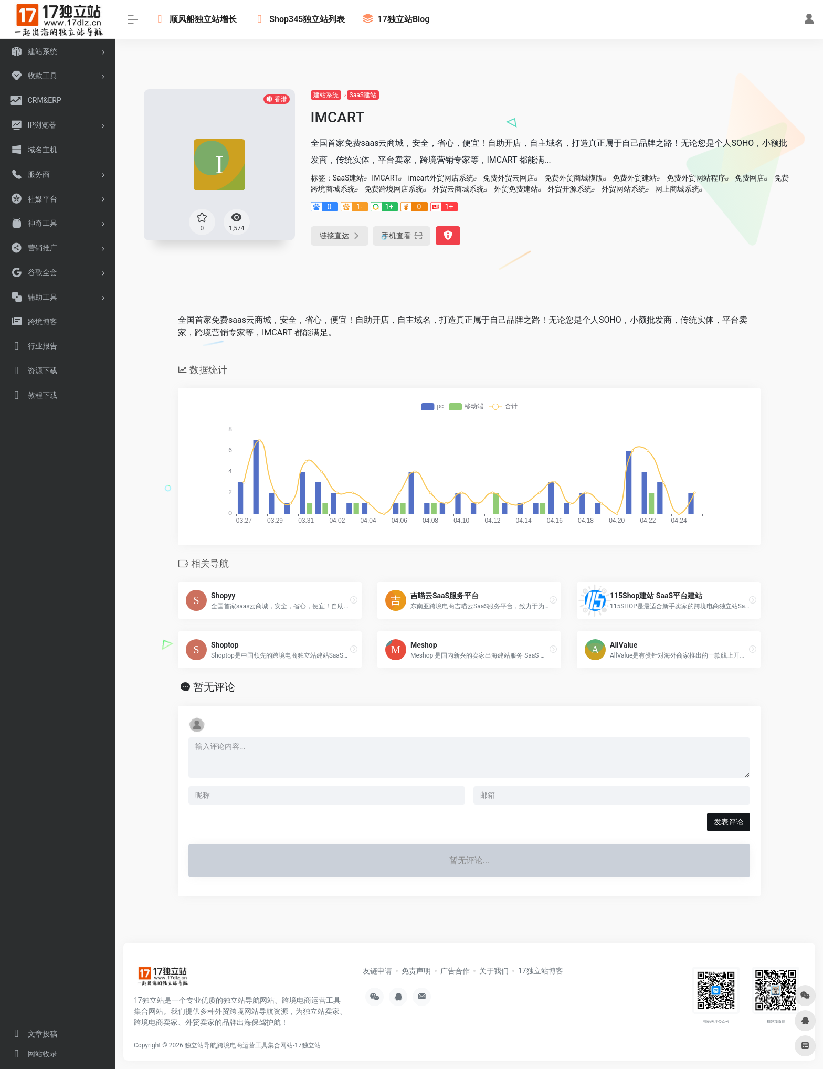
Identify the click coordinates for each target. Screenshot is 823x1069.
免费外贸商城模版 (573, 178)
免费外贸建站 (635, 178)
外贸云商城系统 (458, 189)
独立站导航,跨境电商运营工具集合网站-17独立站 (253, 1045)
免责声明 (416, 971)
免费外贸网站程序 (696, 178)
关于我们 (494, 971)
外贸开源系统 (569, 189)
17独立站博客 (540, 971)
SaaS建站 (363, 95)
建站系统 (326, 95)
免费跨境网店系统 (393, 189)
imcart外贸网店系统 (440, 178)
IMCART (385, 178)
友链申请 (377, 971)
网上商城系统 (677, 189)
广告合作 (455, 971)
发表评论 (728, 822)
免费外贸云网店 (508, 178)
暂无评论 (214, 687)
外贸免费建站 (516, 189)
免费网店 (749, 178)
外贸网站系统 (624, 189)
